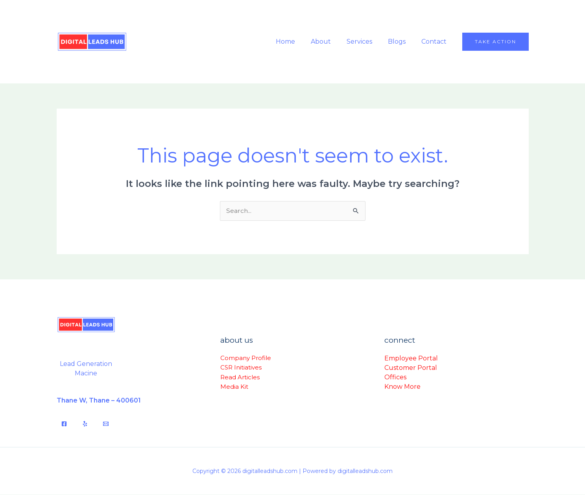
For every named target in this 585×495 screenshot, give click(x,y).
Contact (435, 41)
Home (299, 41)
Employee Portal (411, 358)
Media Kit (234, 386)
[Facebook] (64, 424)
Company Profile (245, 358)
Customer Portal (410, 367)
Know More (402, 386)
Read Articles (240, 377)
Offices (395, 377)
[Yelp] (85, 424)
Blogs (401, 41)
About (332, 41)
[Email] (105, 424)
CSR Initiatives (241, 367)
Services (367, 41)
